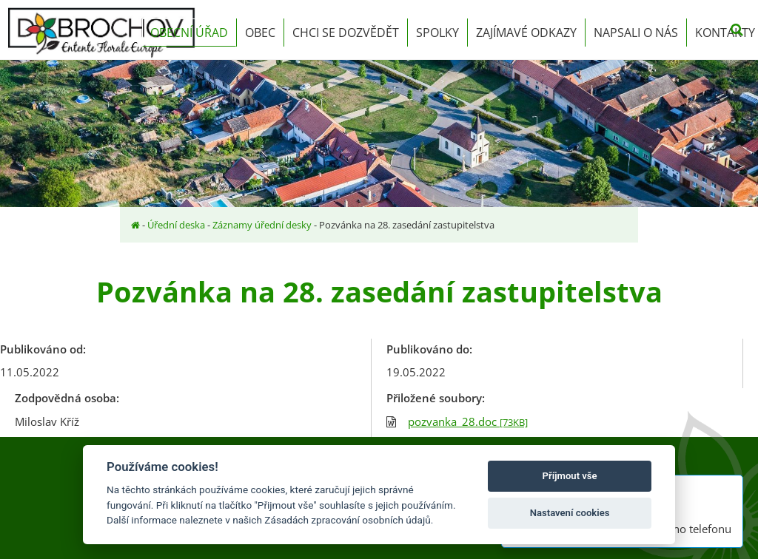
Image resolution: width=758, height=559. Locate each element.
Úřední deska (176, 224)
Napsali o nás (636, 32)
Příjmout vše (570, 475)
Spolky (437, 32)
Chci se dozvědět (345, 32)
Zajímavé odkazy (526, 32)
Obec (260, 32)
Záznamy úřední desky (262, 224)
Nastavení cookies (570, 512)
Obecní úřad (189, 32)
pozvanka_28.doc (468, 421)
